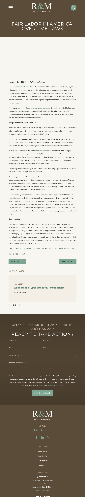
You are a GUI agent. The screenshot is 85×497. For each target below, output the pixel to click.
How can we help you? (17, 328)
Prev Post (17, 227)
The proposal (64, 167)
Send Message (42, 358)
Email (45, 313)
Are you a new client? (17, 321)
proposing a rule (15, 163)
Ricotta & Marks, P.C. (67, 214)
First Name (13, 306)
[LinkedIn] (42, 403)
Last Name (47, 306)
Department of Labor (34, 73)
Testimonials (42, 426)
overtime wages (20, 196)
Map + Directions (42, 456)
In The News (23, 219)
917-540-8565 (42, 395)
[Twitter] (48, 403)
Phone (11, 313)
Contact (42, 431)
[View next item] (19, 270)
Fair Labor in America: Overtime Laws (30, 214)
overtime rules (41, 116)
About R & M (42, 417)
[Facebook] (36, 403)
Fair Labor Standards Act (21, 52)
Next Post (68, 227)
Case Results (42, 421)
